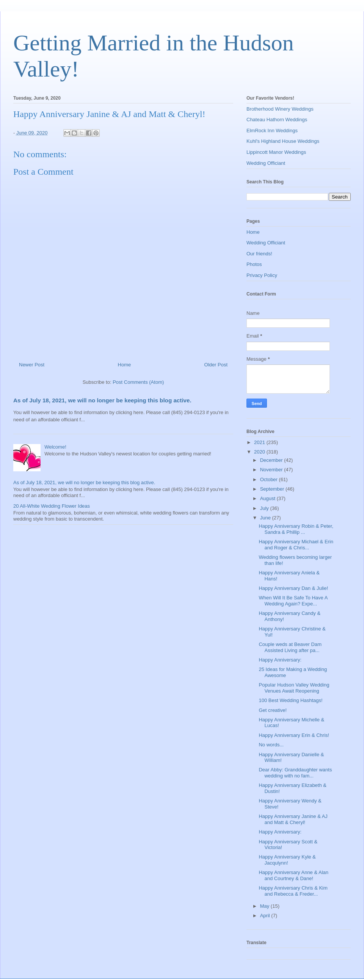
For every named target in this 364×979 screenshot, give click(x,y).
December (272, 460)
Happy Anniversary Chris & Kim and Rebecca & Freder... (293, 891)
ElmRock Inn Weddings (272, 130)
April (265, 915)
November (272, 469)
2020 (260, 452)
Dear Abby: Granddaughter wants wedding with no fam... (295, 773)
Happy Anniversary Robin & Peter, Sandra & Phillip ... (296, 529)
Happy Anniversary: (280, 660)
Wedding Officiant (265, 163)
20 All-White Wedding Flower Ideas (51, 506)
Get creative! (273, 710)
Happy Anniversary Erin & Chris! (294, 735)
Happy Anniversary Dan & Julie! (293, 588)
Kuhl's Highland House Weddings (282, 141)
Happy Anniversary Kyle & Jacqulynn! (287, 860)
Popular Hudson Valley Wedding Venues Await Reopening (294, 688)
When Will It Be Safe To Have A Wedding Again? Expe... (293, 601)
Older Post (216, 365)
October (269, 479)
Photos (254, 264)
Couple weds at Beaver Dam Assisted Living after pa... (290, 647)
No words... (271, 745)
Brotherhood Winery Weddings (280, 109)
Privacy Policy (261, 275)
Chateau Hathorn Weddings (276, 119)
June (266, 518)
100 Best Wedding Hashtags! (290, 700)
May (265, 906)
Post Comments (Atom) (138, 382)
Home (124, 365)
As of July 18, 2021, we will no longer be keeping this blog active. (102, 400)
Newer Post (31, 365)
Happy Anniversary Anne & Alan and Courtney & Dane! (293, 875)
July (265, 508)
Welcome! (55, 447)
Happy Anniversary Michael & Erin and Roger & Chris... (296, 544)
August (268, 498)
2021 (260, 442)
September (273, 489)
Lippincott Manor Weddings (276, 152)
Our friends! (259, 253)
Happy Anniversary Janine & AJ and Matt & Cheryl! (293, 819)
